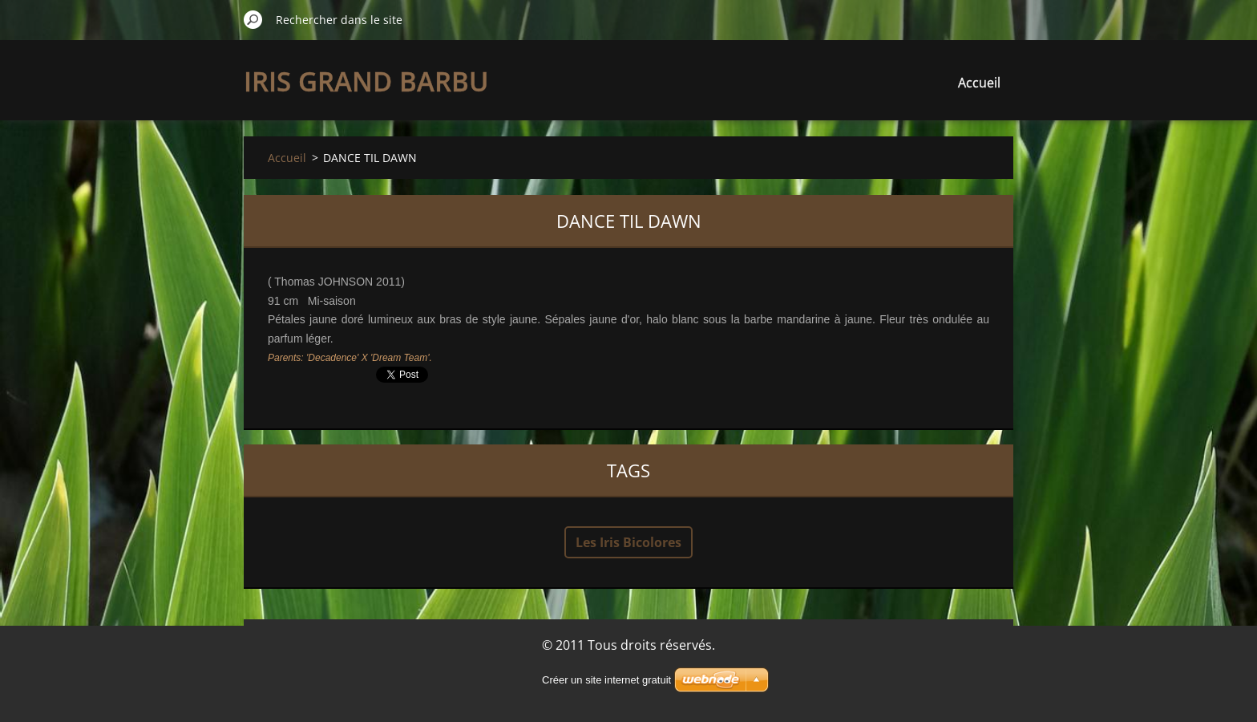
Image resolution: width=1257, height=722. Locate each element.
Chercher (253, 19)
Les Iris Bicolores (628, 542)
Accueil (979, 82)
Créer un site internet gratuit (606, 680)
